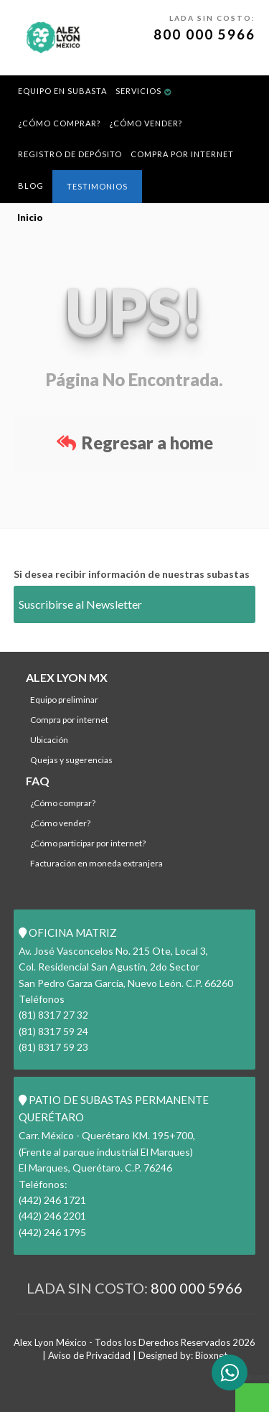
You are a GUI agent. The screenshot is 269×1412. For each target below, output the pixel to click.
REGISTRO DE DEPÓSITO (70, 154)
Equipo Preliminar (64, 699)
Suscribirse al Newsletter (80, 604)
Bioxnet (211, 1355)
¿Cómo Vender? (145, 123)
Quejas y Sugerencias (71, 759)
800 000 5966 (204, 34)
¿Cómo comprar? (59, 123)
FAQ (37, 780)
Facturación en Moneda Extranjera (96, 863)
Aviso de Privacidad (89, 1355)
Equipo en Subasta (62, 90)
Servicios (138, 90)
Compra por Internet (182, 154)
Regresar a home (135, 442)
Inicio (30, 217)
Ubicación (49, 739)
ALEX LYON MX (67, 677)
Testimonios (97, 186)
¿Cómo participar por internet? (88, 843)
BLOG (31, 185)
